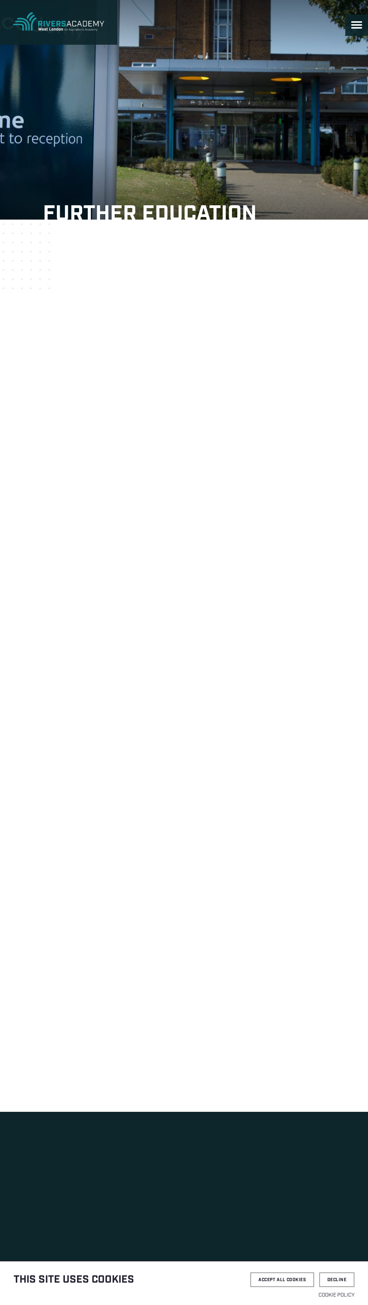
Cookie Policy (336, 1295)
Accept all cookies (282, 1280)
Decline (336, 1280)
